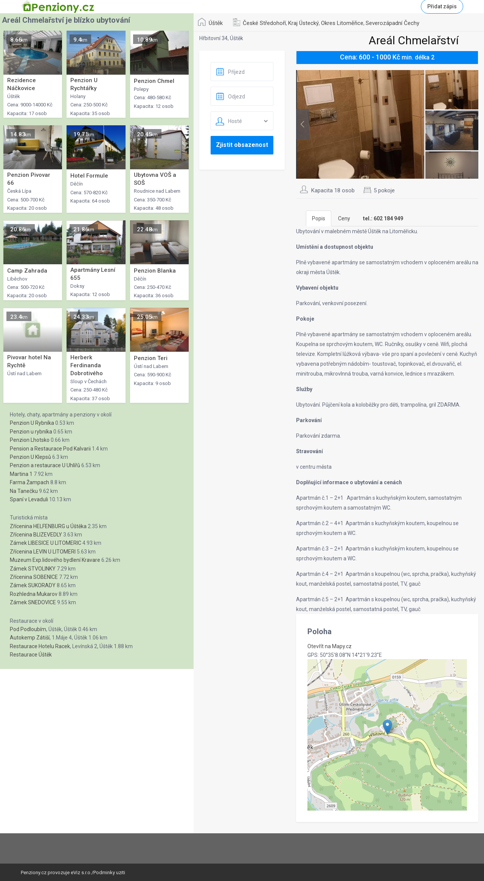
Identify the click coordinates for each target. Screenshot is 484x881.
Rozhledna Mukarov (33, 594)
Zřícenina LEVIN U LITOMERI (43, 552)
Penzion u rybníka (31, 432)
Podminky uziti (109, 872)
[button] (387, 727)
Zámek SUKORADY (33, 585)
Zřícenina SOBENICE (34, 577)
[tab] (383, 218)
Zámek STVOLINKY (33, 569)
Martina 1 (21, 474)
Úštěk (216, 23)
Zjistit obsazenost (242, 144)
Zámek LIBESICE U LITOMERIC (45, 543)
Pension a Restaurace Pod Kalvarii (50, 449)
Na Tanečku (24, 491)
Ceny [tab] (344, 218)
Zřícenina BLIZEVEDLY (36, 535)
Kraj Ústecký (303, 23)
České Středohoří (264, 23)
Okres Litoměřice (342, 23)
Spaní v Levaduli (29, 499)
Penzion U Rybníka (32, 423)
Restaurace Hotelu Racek (40, 646)
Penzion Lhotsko (30, 440)
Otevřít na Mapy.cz (329, 646)
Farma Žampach (29, 482)
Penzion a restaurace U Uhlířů (45, 465)
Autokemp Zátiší (30, 638)
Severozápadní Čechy (392, 23)
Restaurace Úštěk (31, 655)
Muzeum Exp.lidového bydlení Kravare (55, 560)
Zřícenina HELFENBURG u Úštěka (48, 526)
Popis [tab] (318, 218)
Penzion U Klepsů (30, 457)
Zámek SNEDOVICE (33, 602)
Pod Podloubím (28, 629)
